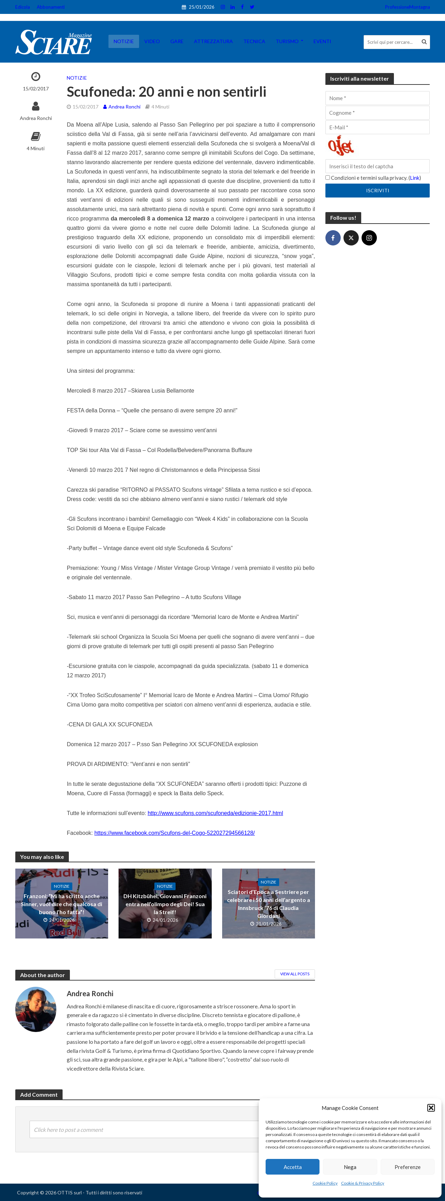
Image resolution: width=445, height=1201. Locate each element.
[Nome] (377, 98)
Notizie (124, 41)
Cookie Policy (325, 1183)
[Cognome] (377, 113)
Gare (177, 41)
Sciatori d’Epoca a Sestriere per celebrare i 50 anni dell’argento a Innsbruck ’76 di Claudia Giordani (268, 903)
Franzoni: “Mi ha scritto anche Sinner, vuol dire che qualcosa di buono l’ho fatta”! (61, 904)
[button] (431, 1107)
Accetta (293, 1167)
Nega (350, 1167)
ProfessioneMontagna (407, 7)
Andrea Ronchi (36, 118)
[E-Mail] (377, 127)
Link (414, 178)
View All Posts (294, 974)
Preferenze (408, 1167)
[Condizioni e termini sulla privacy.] (327, 177)
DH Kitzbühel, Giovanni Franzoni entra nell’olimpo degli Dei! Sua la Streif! (165, 904)
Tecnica (254, 41)
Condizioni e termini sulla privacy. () (373, 178)
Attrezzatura (213, 41)
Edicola (22, 7)
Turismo (287, 41)
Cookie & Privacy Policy (362, 1183)
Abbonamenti (51, 7)
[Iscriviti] (377, 191)
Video (152, 41)
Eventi (322, 41)
